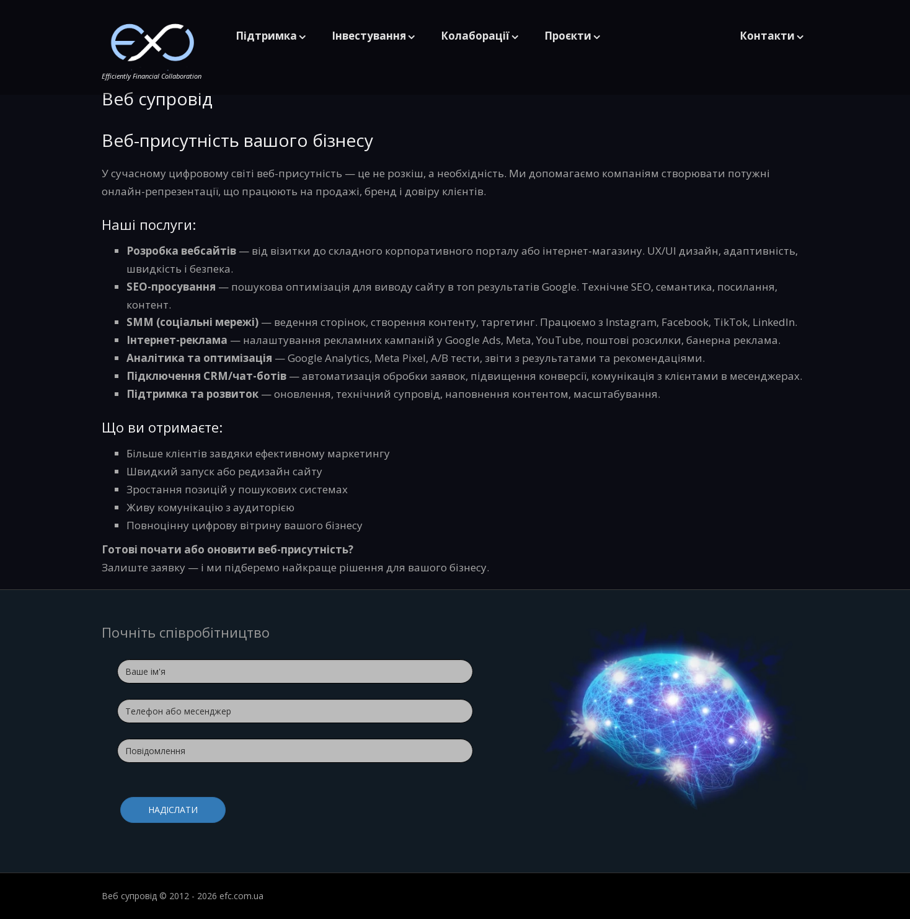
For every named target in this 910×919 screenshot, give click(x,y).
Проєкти (567, 36)
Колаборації (475, 36)
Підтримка (266, 36)
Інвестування (369, 36)
